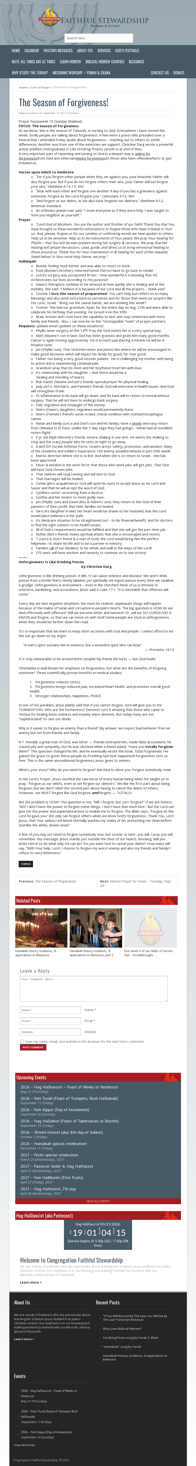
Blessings (136, 61)
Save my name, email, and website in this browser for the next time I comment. (84, 1041)
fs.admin (34, 113)
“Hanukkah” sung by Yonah (122, 1347)
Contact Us (160, 73)
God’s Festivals (127, 50)
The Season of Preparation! (47, 881)
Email (88, 1021)
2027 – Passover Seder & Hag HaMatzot (56, 1166)
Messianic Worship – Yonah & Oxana (81, 73)
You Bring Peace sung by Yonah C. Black (130, 1338)
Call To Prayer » (41, 87)
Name (89, 1010)
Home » (24, 87)
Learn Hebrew (70, 61)
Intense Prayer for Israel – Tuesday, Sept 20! (135, 883)
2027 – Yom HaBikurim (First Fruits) (51, 1177)
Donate (178, 73)
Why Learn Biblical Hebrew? (122, 1329)
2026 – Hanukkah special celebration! (53, 1143)
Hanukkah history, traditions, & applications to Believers (35, 953)
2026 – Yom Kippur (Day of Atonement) (54, 1109)
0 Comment (72, 113)
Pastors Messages (58, 50)
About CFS (85, 50)
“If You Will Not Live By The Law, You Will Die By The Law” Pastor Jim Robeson (135, 1318)
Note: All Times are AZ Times (33, 61)
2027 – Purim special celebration (49, 1155)
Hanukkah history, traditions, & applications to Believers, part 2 (92, 953)
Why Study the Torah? (30, 73)
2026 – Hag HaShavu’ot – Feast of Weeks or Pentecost (69, 1087)
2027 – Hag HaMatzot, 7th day (48, 1188)
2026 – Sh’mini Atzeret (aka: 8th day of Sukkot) (61, 1132)
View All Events (98, 1201)
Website (90, 1032)
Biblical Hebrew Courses (105, 61)
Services (104, 50)
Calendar (31, 50)
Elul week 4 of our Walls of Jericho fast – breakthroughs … (148, 953)
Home (16, 50)
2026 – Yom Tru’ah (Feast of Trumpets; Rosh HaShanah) (69, 1098)
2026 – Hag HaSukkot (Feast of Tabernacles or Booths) (69, 1121)
